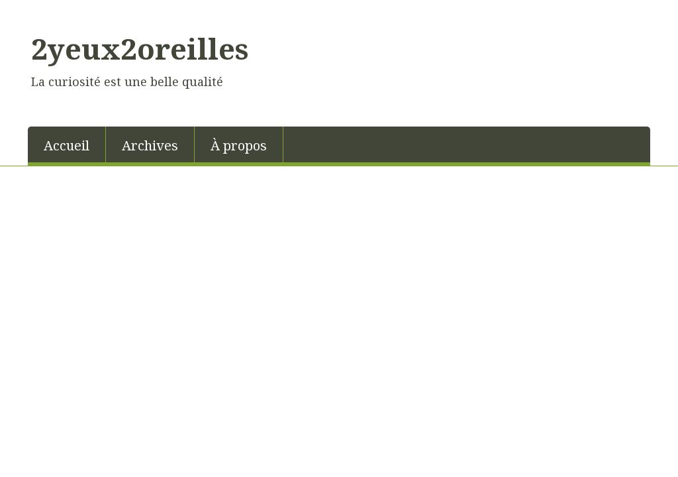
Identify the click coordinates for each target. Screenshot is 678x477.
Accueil (66, 145)
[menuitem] (67, 144)
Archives (150, 145)
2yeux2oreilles (139, 48)
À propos (239, 145)
